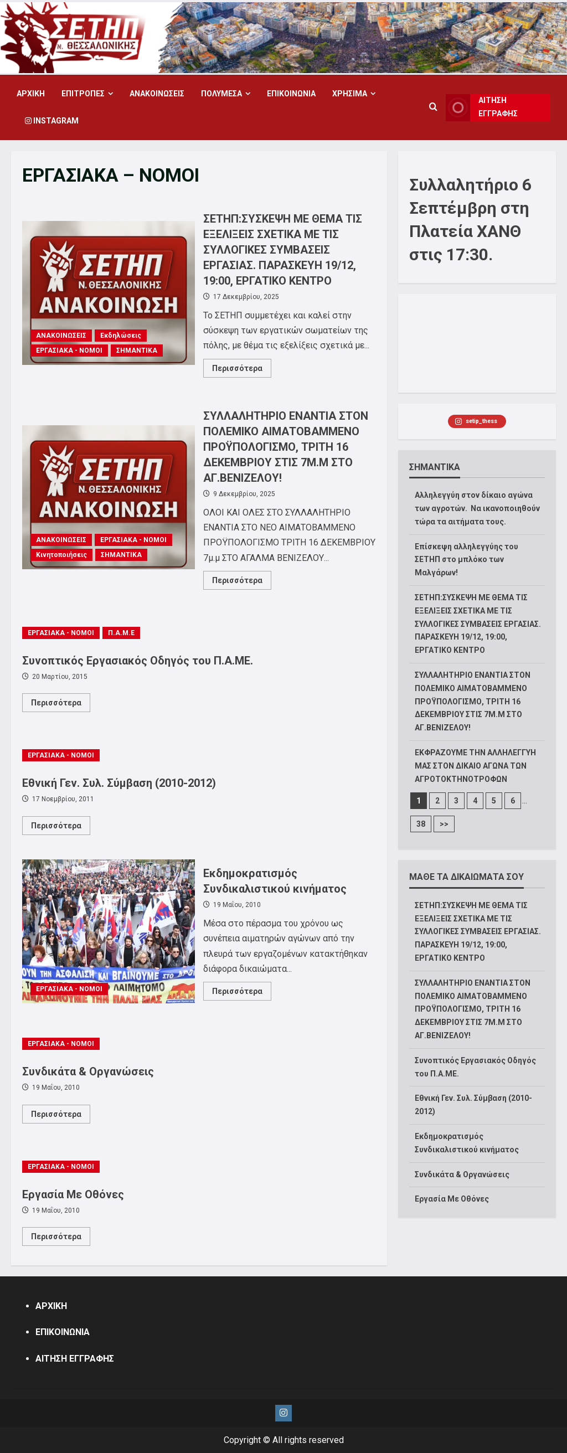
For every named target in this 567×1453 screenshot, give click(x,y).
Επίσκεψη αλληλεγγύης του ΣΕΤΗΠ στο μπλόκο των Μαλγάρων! (466, 560)
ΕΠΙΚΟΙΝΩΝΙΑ (291, 93)
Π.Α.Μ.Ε (121, 633)
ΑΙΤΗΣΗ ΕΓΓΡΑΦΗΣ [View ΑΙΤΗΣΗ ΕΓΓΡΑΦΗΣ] (482, 107)
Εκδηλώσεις (120, 335)
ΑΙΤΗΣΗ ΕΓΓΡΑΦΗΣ (74, 1358)
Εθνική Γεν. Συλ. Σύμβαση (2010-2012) (119, 783)
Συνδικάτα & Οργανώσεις (88, 1071)
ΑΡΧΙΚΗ (31, 93)
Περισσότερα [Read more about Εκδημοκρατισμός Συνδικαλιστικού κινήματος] (241, 993)
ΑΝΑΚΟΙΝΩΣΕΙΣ (157, 93)
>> (444, 824)
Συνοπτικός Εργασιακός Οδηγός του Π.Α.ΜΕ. (137, 660)
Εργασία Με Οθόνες (73, 1194)
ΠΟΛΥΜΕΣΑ (221, 93)
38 (420, 824)
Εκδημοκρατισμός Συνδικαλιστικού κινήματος (108, 931)
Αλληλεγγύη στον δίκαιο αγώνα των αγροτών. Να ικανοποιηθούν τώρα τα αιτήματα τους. (477, 508)
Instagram (52, 120)
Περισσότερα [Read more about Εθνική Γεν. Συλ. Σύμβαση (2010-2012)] (60, 828)
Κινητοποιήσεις (61, 555)
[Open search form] (433, 107)
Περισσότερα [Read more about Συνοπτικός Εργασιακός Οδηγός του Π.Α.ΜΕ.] (60, 705)
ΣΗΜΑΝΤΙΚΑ (136, 350)
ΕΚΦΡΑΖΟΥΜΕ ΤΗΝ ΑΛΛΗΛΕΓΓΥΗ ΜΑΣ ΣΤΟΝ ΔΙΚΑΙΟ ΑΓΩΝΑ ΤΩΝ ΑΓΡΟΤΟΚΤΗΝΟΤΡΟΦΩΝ (475, 766)
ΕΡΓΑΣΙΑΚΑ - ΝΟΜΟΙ (69, 350)
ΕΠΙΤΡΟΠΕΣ (83, 93)
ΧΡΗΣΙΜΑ (349, 93)
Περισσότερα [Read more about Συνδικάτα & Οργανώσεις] (60, 1116)
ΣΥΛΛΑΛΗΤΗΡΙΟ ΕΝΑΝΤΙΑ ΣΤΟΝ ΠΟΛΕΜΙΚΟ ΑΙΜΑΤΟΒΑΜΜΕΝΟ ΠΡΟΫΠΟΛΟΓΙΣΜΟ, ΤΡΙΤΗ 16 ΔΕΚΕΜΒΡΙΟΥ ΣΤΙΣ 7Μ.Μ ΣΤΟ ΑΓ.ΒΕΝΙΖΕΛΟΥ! (108, 497)
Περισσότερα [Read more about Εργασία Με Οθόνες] (60, 1239)
